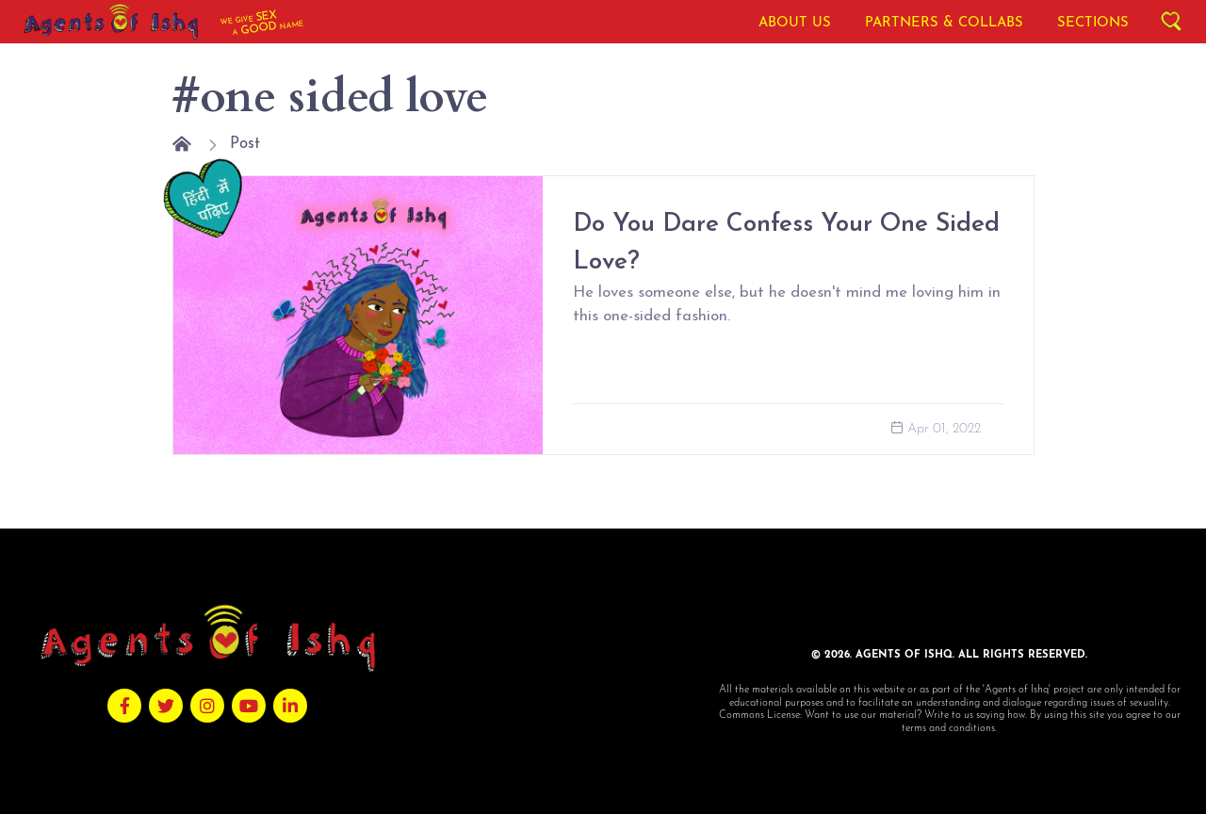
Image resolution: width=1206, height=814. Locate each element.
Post (245, 144)
